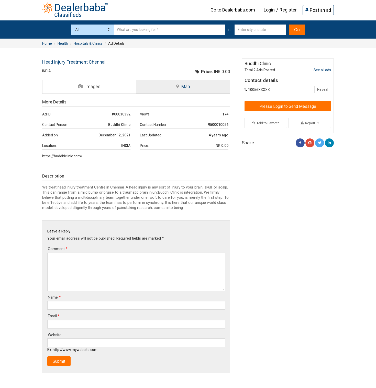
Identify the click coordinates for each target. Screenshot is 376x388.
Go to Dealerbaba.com (233, 10)
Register (288, 10)
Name (54, 297)
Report (310, 123)
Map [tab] (183, 86)
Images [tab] (89, 86)
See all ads (322, 70)
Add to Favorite (265, 123)
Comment (58, 248)
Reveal (322, 89)
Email (54, 316)
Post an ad (318, 10)
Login (269, 10)
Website (54, 335)
